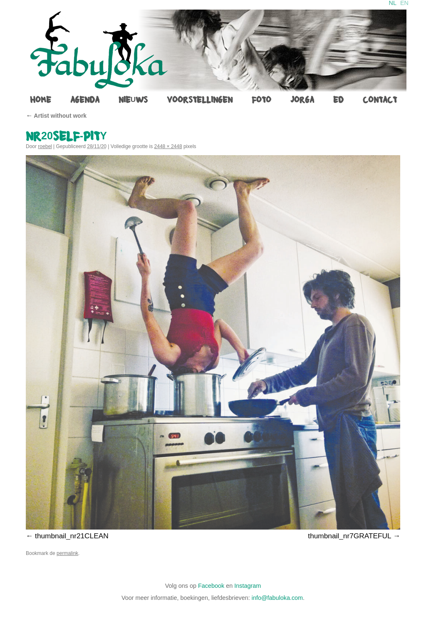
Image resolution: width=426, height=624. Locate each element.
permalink (67, 553)
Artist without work (56, 115)
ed (338, 100)
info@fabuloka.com (277, 597)
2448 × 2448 (168, 146)
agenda (84, 100)
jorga (302, 100)
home (40, 100)
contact (380, 100)
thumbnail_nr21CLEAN (72, 536)
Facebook (211, 585)
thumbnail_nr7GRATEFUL (349, 536)
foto (261, 100)
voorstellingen (200, 100)
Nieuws (133, 100)
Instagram (247, 585)
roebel (45, 146)
